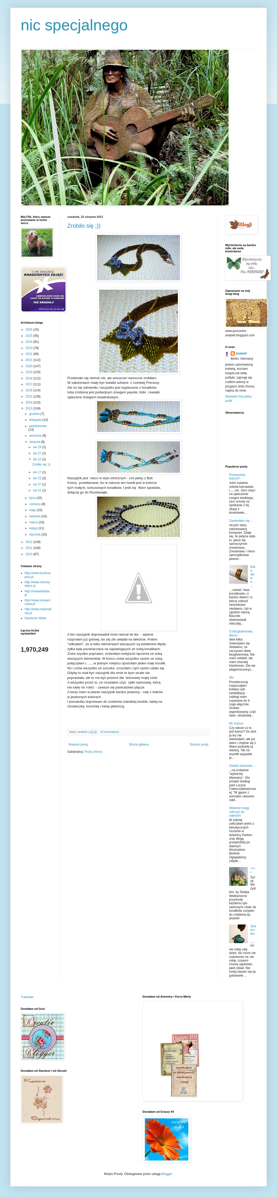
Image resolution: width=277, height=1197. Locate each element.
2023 (29, 348)
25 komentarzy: (110, 731)
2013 (29, 408)
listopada (35, 420)
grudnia (34, 414)
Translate (27, 997)
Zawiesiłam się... (240, 521)
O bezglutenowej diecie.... (240, 633)
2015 (29, 396)
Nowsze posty (78, 744)
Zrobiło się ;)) (83, 225)
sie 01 (37, 490)
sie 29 (37, 447)
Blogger (167, 1174)
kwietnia (35, 516)
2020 (29, 366)
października (38, 426)
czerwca (35, 504)
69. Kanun (236, 723)
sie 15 (37, 478)
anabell (241, 353)
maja (33, 510)
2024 (29, 342)
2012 (29, 542)
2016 (29, 390)
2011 (29, 548)
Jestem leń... (253, 931)
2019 (29, 372)
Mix (231, 677)
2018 (29, 378)
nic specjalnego (74, 25)
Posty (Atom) (93, 752)
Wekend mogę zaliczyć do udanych (239, 811)
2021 (29, 360)
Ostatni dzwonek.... (242, 766)
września (35, 435)
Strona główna (139, 744)
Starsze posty (198, 744)
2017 (29, 384)
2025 (29, 336)
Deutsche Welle (35, 618)
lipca (33, 498)
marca (34, 522)
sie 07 (37, 484)
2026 (29, 329)
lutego (34, 528)
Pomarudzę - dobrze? (238, 476)
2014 (29, 402)
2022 (29, 354)
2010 (29, 554)
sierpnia (35, 442)
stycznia (35, 534)
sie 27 (37, 453)
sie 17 (37, 472)
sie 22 (37, 459)
